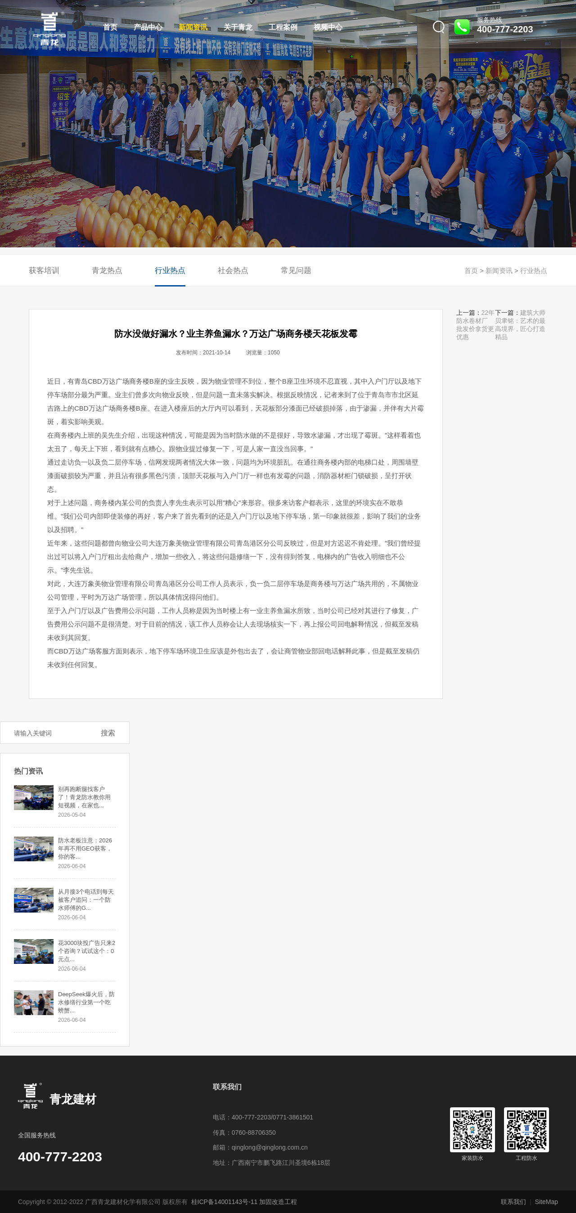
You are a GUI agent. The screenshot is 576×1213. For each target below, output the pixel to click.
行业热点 (170, 270)
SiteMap (546, 1201)
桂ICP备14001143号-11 (224, 1201)
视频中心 (328, 27)
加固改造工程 (278, 1201)
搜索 (108, 733)
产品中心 (148, 27)
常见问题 (296, 270)
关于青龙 (238, 27)
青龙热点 (107, 270)
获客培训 (44, 270)
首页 (110, 27)
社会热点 (233, 270)
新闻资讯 (193, 27)
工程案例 (283, 27)
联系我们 (513, 1201)
